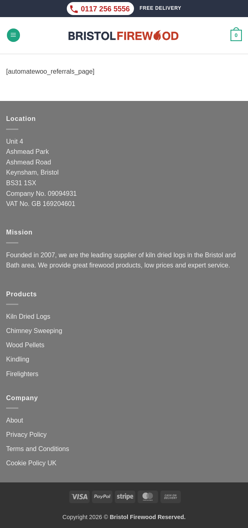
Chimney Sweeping (34, 330)
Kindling (17, 359)
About (14, 420)
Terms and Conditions (37, 448)
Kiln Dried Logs (28, 316)
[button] (13, 35)
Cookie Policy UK (31, 463)
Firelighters (22, 373)
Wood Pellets (25, 345)
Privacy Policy (26, 434)
